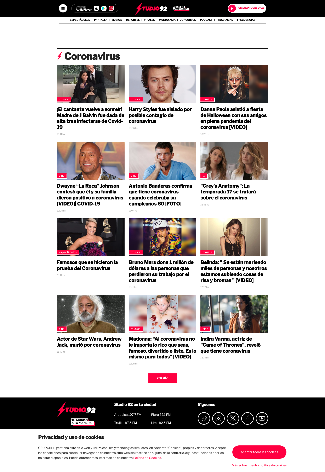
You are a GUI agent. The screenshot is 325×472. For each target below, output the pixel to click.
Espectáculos (80, 20)
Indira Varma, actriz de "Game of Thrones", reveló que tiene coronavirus (230, 345)
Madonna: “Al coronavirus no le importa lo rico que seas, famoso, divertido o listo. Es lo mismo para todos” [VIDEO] (162, 348)
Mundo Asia (167, 20)
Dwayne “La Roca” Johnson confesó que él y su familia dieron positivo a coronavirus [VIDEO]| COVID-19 (90, 195)
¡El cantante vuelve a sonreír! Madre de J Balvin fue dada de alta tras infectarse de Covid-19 (90, 118)
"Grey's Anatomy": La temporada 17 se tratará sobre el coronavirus (228, 192)
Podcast (206, 20)
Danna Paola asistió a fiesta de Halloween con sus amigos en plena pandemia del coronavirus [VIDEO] (233, 118)
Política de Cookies (147, 458)
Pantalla (100, 20)
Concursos (188, 20)
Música (64, 99)
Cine (61, 175)
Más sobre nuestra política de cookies (259, 465)
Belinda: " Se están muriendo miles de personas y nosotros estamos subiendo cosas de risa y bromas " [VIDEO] (233, 271)
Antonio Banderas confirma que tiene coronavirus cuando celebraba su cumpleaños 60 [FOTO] (160, 195)
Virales (149, 20)
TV (204, 175)
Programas (225, 20)
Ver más (162, 378)
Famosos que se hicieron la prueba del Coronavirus (87, 265)
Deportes (133, 20)
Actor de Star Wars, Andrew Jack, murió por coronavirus (89, 342)
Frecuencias (246, 20)
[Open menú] (63, 8)
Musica (117, 20)
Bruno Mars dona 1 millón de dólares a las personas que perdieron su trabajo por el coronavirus (161, 271)
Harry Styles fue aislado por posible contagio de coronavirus (160, 115)
